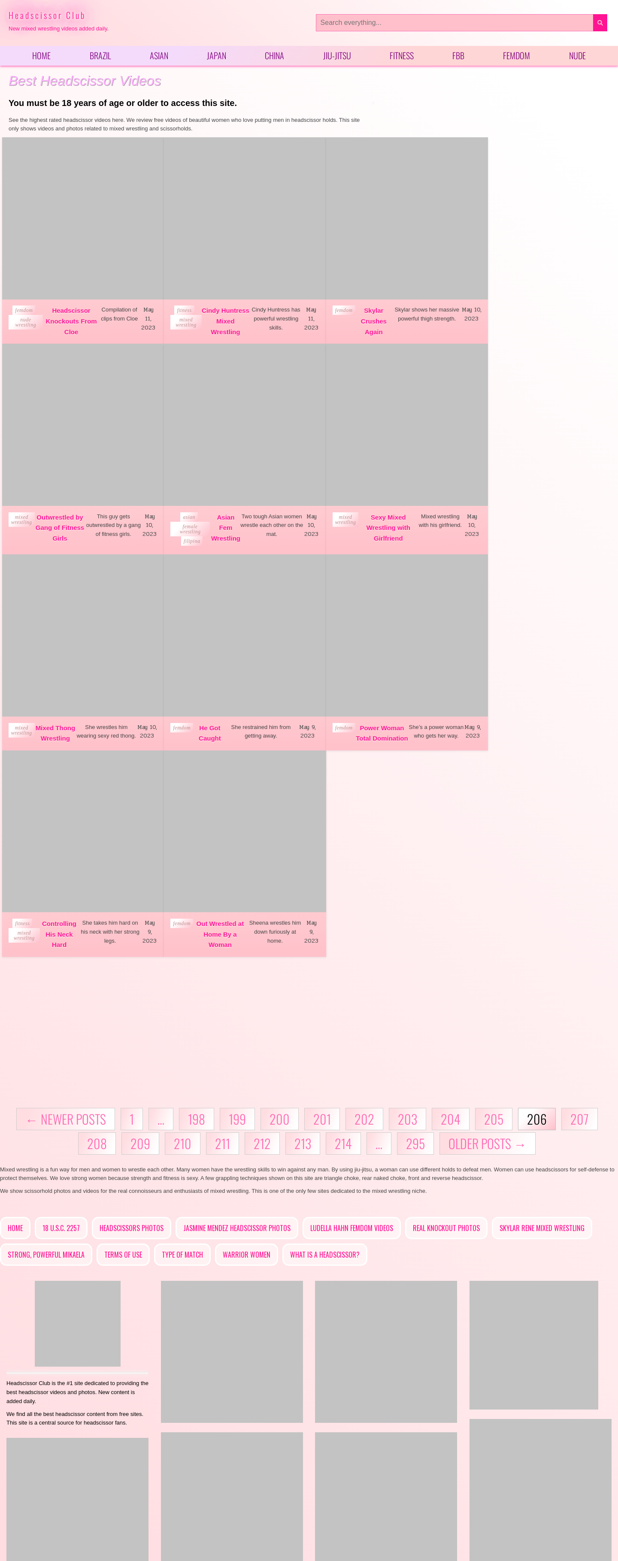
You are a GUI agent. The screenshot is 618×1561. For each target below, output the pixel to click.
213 (302, 932)
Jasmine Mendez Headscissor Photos (237, 1017)
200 (280, 907)
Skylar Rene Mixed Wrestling (542, 1017)
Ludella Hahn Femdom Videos (351, 1017)
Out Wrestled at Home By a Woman (363, 724)
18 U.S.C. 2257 (61, 1017)
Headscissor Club (47, 15)
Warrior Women (246, 1044)
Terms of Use (123, 1044)
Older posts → (487, 932)
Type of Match (182, 1044)
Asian (159, 56)
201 (322, 907)
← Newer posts (65, 907)
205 (493, 907)
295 (415, 932)
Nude (577, 56)
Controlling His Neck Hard (210, 724)
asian (26, 511)
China (274, 56)
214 (343, 932)
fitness (175, 303)
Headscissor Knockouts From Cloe (67, 314)
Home (41, 56)
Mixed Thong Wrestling (361, 521)
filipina (28, 535)
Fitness (402, 56)
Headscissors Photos (132, 1017)
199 (237, 907)
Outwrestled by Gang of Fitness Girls (518, 314)
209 (140, 932)
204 (450, 907)
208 (97, 932)
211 (222, 932)
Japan (216, 56)
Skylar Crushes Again (355, 314)
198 (196, 907)
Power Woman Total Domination (56, 724)
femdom (23, 303)
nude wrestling (24, 315)
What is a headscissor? (325, 1044)
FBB (458, 56)
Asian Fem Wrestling (61, 521)
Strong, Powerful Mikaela (46, 1044)
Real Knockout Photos (446, 1017)
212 (262, 932)
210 (182, 932)
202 (364, 907)
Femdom (516, 56)
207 (579, 907)
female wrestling (26, 523)
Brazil (100, 56)
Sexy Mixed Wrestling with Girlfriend (216, 521)
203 (407, 907)
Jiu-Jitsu (337, 56)
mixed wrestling (176, 315)
